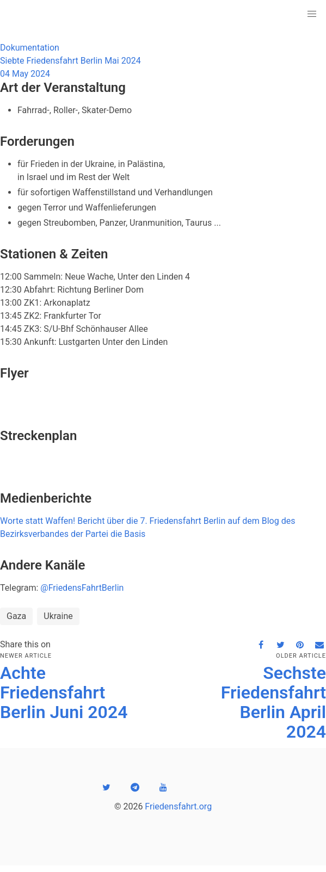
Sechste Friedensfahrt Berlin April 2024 (273, 702)
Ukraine (58, 616)
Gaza (16, 616)
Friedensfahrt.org (178, 806)
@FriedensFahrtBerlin (82, 588)
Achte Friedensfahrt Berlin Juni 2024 (63, 692)
